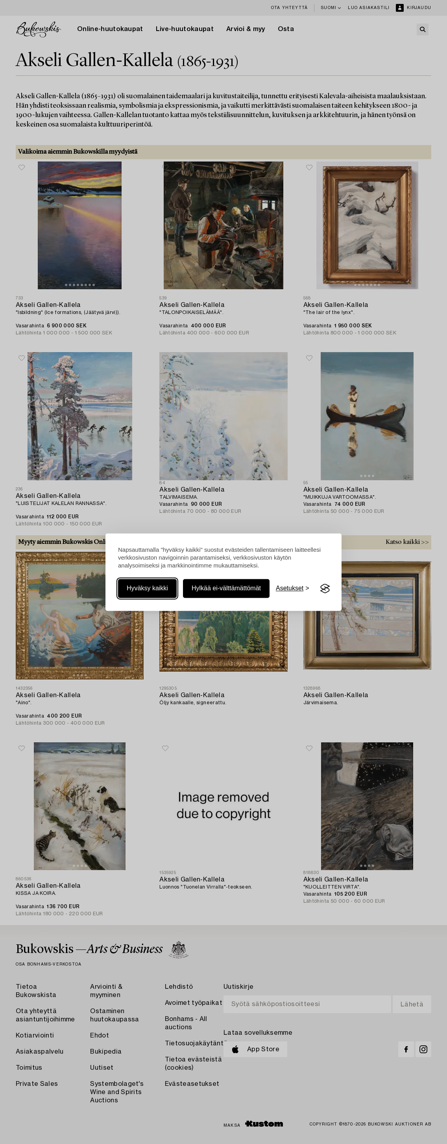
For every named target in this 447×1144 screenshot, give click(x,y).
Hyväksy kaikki (147, 588)
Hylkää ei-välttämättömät (226, 588)
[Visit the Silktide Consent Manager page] (325, 588)
